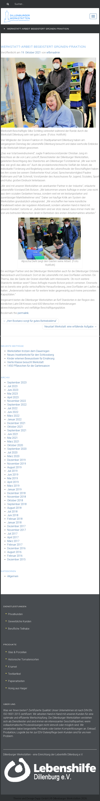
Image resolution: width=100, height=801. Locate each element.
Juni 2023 (12, 389)
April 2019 (13, 482)
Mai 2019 (12, 478)
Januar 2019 (14, 489)
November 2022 (16, 400)
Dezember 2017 (16, 526)
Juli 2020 (12, 452)
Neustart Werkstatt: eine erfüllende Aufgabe (70, 326)
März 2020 (13, 456)
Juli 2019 (12, 470)
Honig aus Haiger (16, 688)
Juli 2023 (12, 386)
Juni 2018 (12, 515)
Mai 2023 (12, 393)
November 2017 (16, 529)
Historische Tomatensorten (22, 659)
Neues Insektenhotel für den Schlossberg (30, 354)
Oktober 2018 (15, 500)
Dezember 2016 (16, 548)
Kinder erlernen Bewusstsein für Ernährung (30, 358)
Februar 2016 (14, 555)
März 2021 (13, 441)
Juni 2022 (12, 412)
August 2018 (14, 507)
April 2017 (13, 537)
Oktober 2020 (15, 445)
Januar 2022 (14, 419)
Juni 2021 (12, 434)
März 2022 (13, 415)
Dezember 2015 (16, 559)
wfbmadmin (53, 52)
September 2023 (17, 382)
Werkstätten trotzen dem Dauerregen (28, 351)
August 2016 (14, 552)
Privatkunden (14, 614)
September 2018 (17, 504)
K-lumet (11, 666)
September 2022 (17, 404)
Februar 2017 (14, 544)
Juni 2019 (12, 474)
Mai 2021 (12, 437)
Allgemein (12, 576)
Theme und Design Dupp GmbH (30, 798)
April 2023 (13, 397)
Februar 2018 (14, 518)
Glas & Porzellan (16, 652)
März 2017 (13, 541)
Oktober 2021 (15, 426)
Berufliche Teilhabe (17, 628)
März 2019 (13, 485)
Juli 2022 (12, 408)
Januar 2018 (14, 522)
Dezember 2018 (16, 493)
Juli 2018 (12, 511)
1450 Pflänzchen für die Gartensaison (28, 365)
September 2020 (17, 448)
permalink (23, 313)
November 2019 (16, 463)
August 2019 (14, 467)
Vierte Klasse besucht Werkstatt (25, 362)
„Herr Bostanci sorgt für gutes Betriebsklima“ (29, 320)
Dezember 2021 (16, 423)
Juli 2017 (12, 533)
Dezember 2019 (16, 459)
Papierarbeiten (15, 681)
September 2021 (17, 430)
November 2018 (16, 496)
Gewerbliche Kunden (18, 621)
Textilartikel (13, 673)
